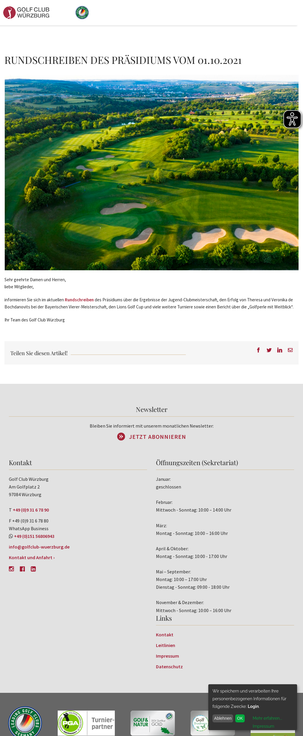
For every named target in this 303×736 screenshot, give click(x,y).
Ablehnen (223, 718)
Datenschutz (169, 666)
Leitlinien (165, 645)
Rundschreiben (79, 300)
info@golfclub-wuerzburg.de (39, 547)
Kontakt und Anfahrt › (32, 557)
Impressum (167, 656)
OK (240, 718)
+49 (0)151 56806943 (34, 536)
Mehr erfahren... (267, 718)
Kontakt (164, 635)
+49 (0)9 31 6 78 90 (31, 510)
